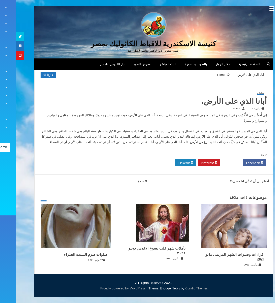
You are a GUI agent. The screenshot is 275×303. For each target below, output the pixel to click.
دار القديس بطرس (96, 64)
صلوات (244, 93)
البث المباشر (151, 64)
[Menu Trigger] (255, 8)
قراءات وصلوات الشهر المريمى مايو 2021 (218, 257)
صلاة (125, 181)
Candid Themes (180, 288)
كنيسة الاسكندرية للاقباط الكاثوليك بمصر (137, 43)
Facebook (238, 163)
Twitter (215, 163)
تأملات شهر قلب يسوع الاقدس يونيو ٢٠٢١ (141, 251)
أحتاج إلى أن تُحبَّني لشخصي (235, 181)
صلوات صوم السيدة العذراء (69, 254)
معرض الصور (126, 64)
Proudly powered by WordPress (107, 288)
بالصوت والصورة (180, 64)
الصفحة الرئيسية (233, 64)
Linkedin (169, 163)
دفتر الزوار (206, 64)
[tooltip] (4, 36)
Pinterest (193, 163)
